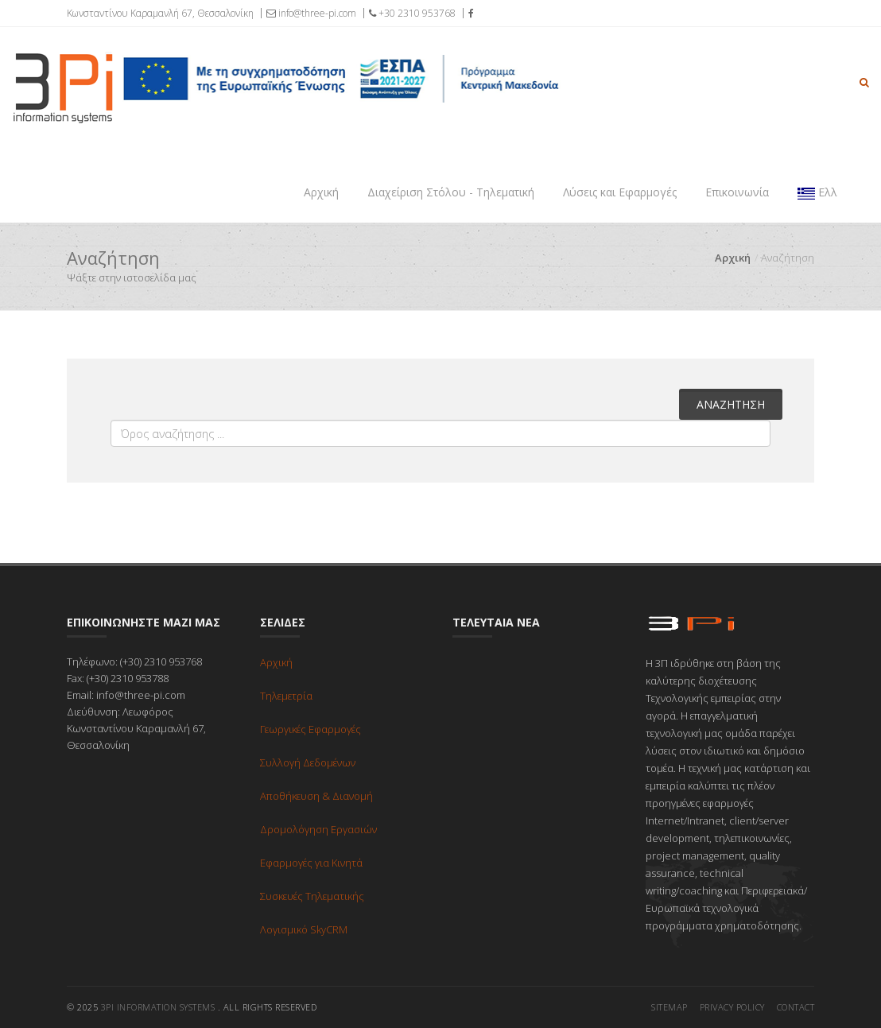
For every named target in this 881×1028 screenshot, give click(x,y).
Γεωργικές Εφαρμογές (310, 729)
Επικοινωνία (737, 192)
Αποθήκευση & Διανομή (316, 796)
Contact (796, 1007)
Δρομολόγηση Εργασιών (318, 829)
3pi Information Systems (158, 1007)
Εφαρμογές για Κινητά (311, 862)
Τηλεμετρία (286, 696)
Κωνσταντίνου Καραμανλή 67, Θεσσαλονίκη (160, 13)
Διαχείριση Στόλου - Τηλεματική (450, 192)
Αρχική (321, 192)
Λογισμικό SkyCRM (303, 929)
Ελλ (817, 192)
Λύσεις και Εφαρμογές (620, 192)
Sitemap (669, 1007)
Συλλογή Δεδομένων (307, 762)
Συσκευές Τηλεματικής (312, 896)
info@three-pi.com (311, 13)
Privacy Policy (732, 1007)
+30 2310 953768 (412, 13)
